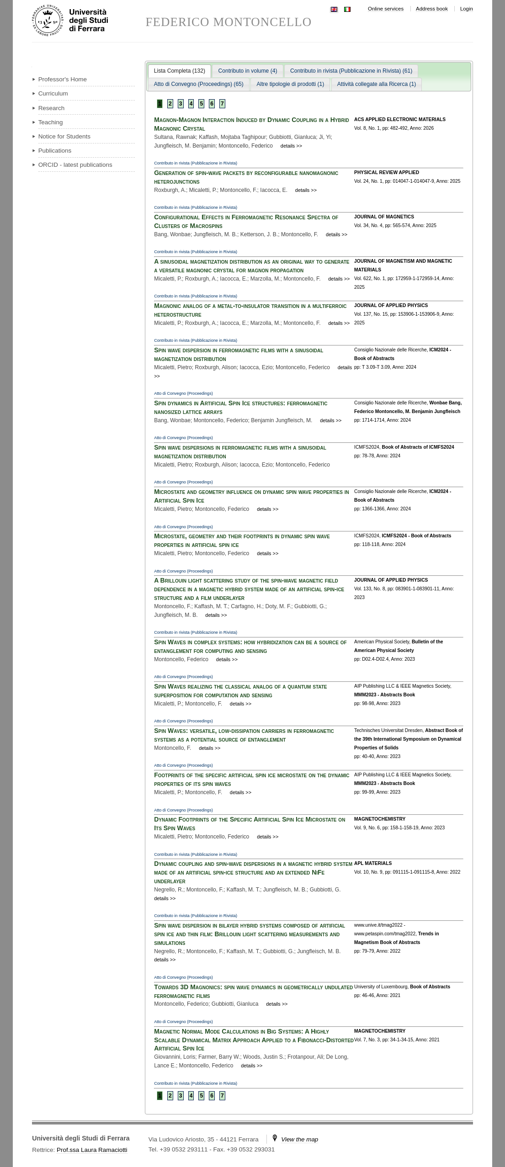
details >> (291, 146)
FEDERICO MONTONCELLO (229, 22)
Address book (432, 8)
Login (466, 8)
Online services (386, 8)
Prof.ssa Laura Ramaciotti (92, 1149)
